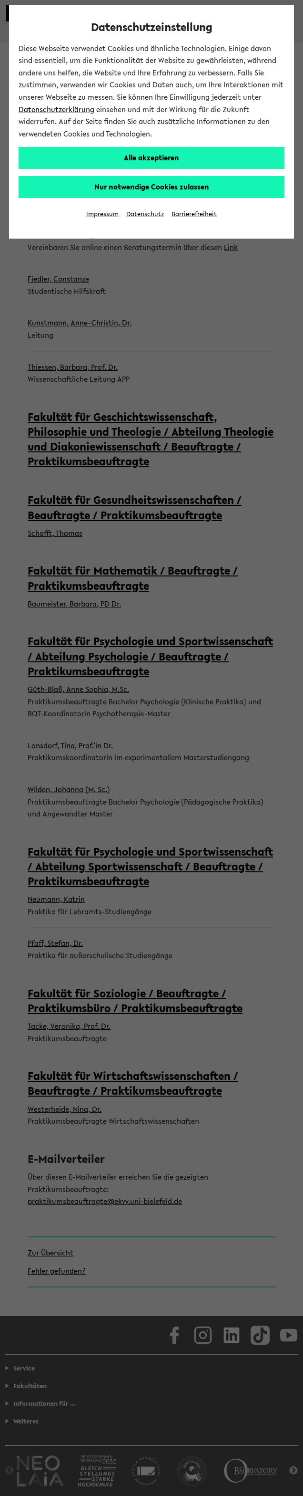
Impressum (102, 214)
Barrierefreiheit (194, 214)
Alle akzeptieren (151, 157)
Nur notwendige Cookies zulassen (151, 186)
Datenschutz (145, 214)
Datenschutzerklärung (56, 109)
